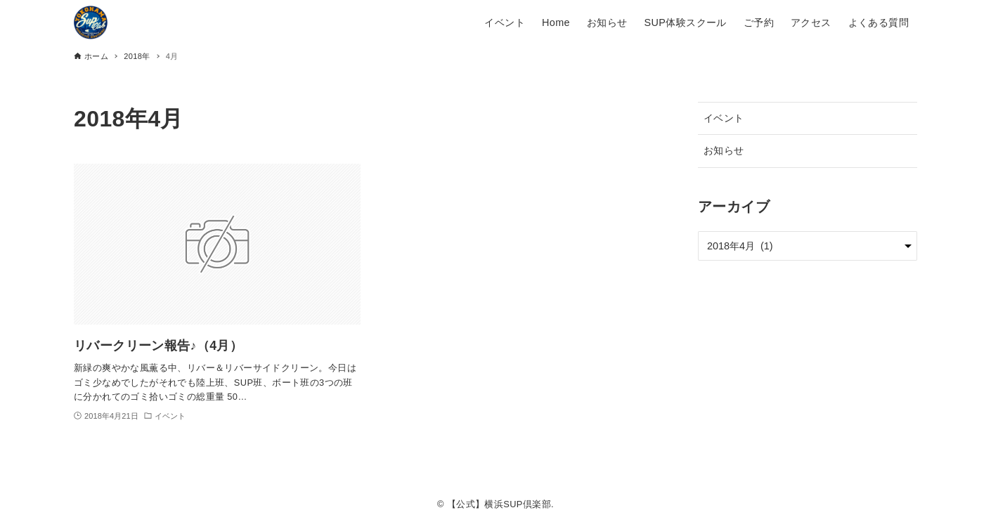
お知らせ (724, 150)
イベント (724, 118)
